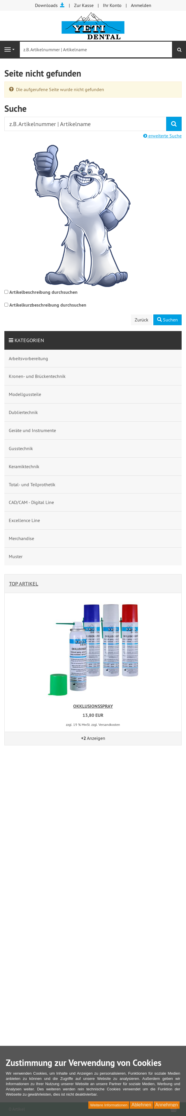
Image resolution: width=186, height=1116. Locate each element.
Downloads (50, 5)
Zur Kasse (84, 5)
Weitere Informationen (108, 1105)
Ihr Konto (112, 5)
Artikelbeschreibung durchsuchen (43, 292)
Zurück (141, 320)
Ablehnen (141, 1104)
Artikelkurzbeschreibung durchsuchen (47, 305)
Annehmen (166, 1104)
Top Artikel (23, 583)
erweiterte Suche (162, 136)
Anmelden (141, 5)
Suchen (167, 320)
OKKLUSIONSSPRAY (93, 706)
